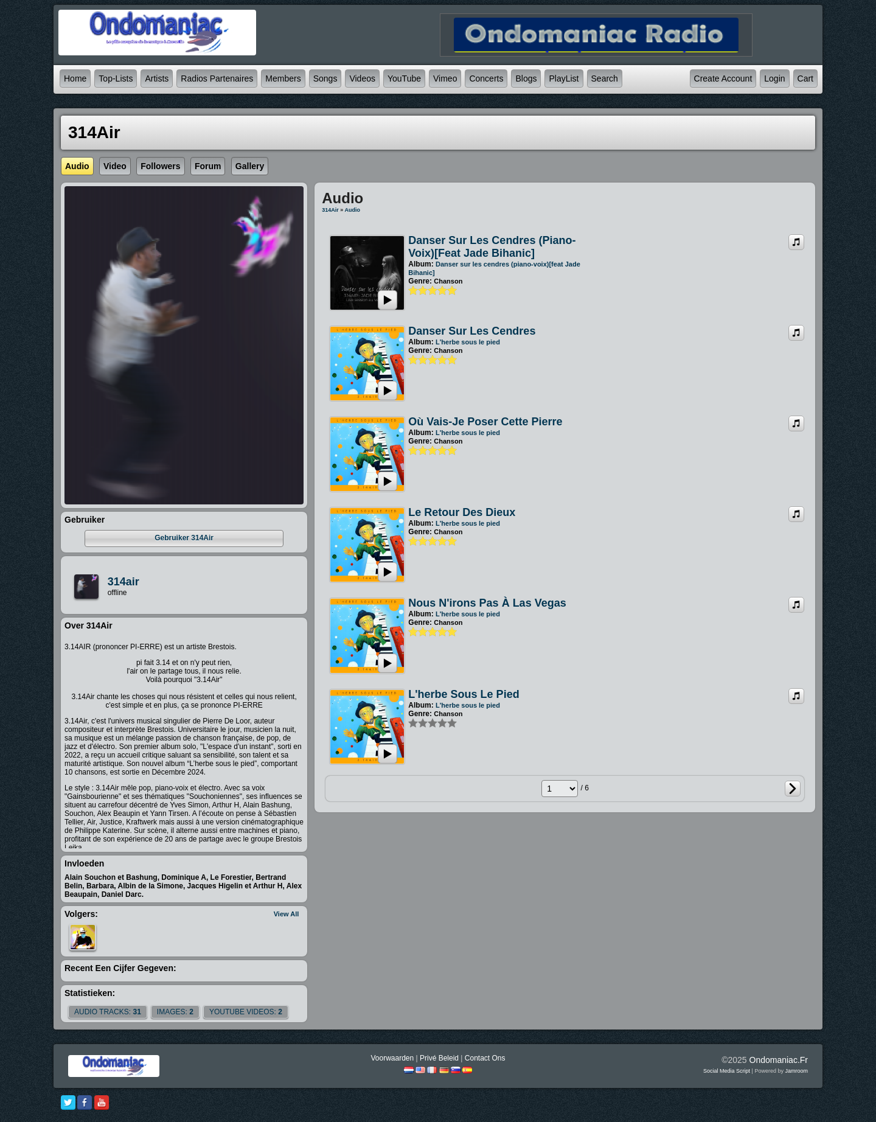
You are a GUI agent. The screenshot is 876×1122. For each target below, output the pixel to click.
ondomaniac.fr (778, 1060)
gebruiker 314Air (184, 538)
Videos (362, 78)
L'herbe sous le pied (468, 342)
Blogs (526, 78)
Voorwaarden (392, 1058)
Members (283, 78)
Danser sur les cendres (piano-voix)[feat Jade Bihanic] (491, 246)
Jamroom (796, 1071)
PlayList (564, 78)
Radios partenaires (217, 78)
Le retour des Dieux (461, 512)
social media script (726, 1071)
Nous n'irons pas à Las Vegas (487, 603)
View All (286, 914)
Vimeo (445, 78)
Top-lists (116, 78)
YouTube (404, 78)
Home (75, 78)
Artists (157, 78)
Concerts (486, 78)
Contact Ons (485, 1058)
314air (123, 582)
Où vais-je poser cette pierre (485, 422)
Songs (325, 78)
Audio (353, 210)
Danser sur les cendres (471, 331)
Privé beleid (439, 1058)
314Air (330, 210)
